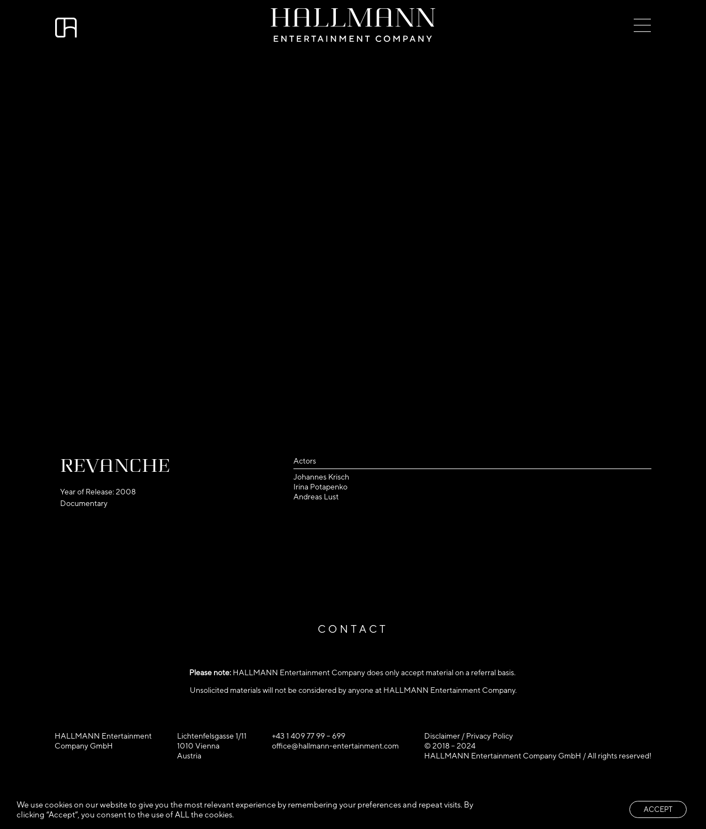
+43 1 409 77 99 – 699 (308, 735)
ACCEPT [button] (658, 809)
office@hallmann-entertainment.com (335, 745)
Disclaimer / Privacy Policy (468, 735)
